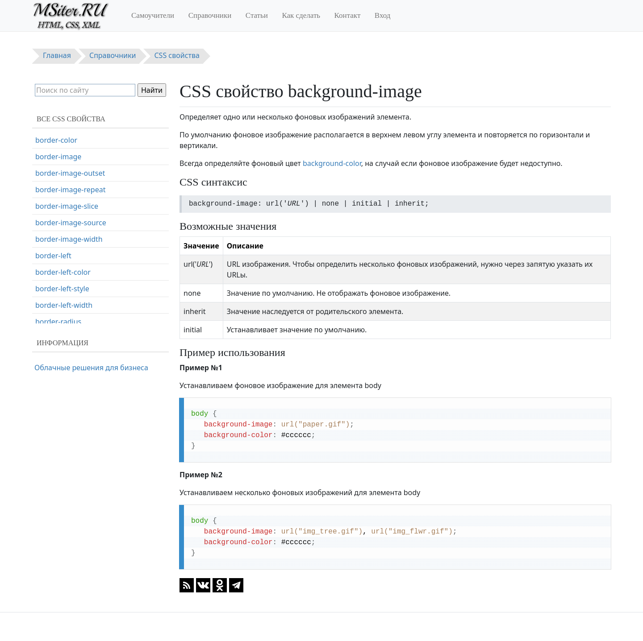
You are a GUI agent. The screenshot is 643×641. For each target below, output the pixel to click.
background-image (67, 141)
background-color (332, 163)
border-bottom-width (71, 323)
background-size (63, 207)
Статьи (257, 15)
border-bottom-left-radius (78, 273)
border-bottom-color (69, 257)
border (46, 224)
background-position (70, 174)
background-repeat (67, 191)
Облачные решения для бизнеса (91, 367)
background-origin (66, 158)
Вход (383, 15)
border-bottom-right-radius (81, 290)
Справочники (210, 15)
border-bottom (60, 240)
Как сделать (301, 15)
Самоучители (152, 15)
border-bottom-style (69, 306)
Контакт (347, 15)
